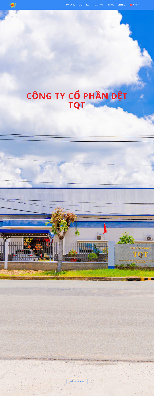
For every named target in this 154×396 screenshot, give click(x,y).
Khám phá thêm (77, 381)
